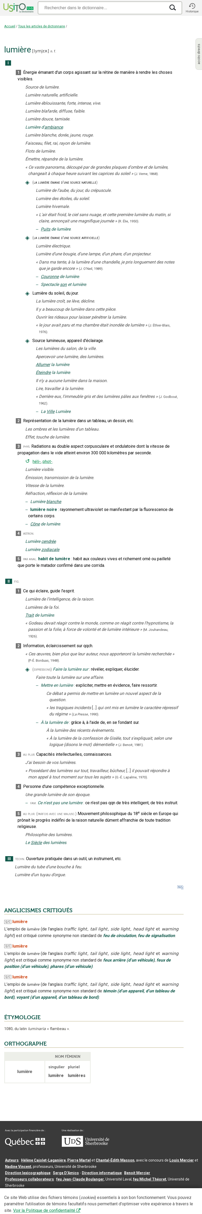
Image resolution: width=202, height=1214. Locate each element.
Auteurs (12, 1160)
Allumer (43, 364)
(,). (85, 714)
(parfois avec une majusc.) (56, 814)
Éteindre (43, 372)
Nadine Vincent (18, 1166)
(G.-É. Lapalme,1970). (131, 777)
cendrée (48, 541)
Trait (29, 615)
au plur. (29, 754)
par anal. (30, 559)
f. (55, 51)
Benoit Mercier (137, 1173)
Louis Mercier (181, 1160)
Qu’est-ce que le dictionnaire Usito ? (36, 1194)
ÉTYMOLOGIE (22, 1017)
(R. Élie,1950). (128, 221)
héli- (37, 461)
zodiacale (50, 549)
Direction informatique (102, 1173)
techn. (20, 859)
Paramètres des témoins (167, 1194)
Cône (35, 523)
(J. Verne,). (146, 174)
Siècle (36, 842)
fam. (33, 803)
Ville (50, 411)
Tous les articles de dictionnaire (41, 26)
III (9, 859)
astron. (28, 533)
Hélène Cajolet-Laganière (43, 1160)
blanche (53, 501)
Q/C (7, 922)
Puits (45, 229)
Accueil (9, 26)
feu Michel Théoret (149, 1179)
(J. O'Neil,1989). (91, 269)
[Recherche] (101, 8)
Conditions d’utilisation (122, 1194)
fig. (16, 581)
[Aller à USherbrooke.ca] (85, 1145)
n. (51, 51)
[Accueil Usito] (18, 8)
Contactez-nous (84, 1194)
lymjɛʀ (40, 50)
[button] (192, 8)
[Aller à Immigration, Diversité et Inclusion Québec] (25, 1145)
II (9, 581)
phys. (26, 446)
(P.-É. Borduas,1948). (44, 660)
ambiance (53, 127)
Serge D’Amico (66, 1173)
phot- (47, 461)
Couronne (50, 276)
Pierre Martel (79, 1160)
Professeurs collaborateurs (29, 1179)
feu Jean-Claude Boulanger (80, 1179)
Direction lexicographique (27, 1173)
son (63, 284)
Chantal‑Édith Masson (115, 1160)
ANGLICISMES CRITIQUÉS (38, 910)
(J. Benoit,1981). (131, 745)
